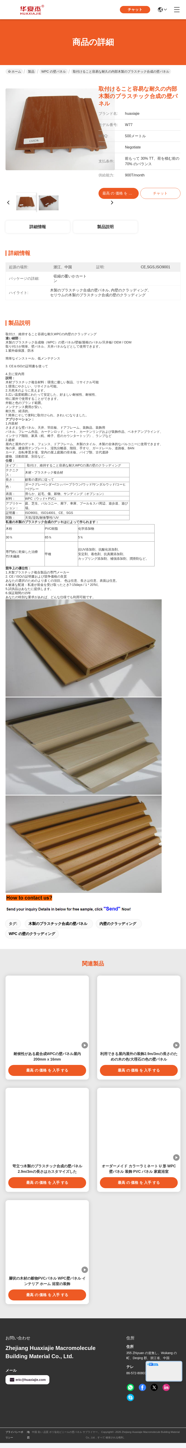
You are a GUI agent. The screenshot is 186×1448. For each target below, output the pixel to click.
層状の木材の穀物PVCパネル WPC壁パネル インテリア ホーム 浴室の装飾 (47, 1281)
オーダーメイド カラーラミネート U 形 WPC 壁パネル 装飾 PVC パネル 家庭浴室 (139, 1169)
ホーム (14, 71)
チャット (135, 9)
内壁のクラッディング (117, 924)
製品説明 (105, 227)
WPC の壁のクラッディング (32, 934)
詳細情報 (37, 227)
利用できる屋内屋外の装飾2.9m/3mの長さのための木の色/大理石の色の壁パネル (138, 1056)
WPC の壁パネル (53, 71)
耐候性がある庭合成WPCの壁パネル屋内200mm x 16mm (47, 1056)
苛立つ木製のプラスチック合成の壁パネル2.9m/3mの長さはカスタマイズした (47, 1169)
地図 (28, 1435)
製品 (31, 71)
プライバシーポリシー (14, 1435)
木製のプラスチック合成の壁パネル (57, 924)
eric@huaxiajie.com (27, 1379)
